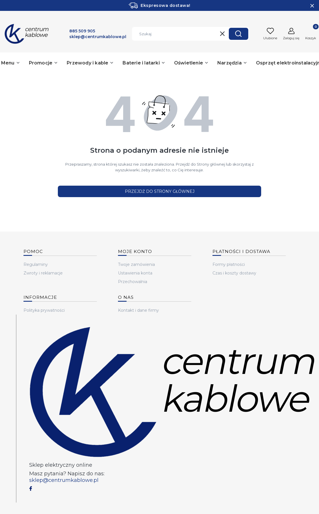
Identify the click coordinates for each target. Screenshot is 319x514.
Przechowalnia (132, 281)
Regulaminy (35, 264)
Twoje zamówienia (136, 264)
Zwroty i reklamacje (43, 273)
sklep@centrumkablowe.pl (64, 480)
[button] (238, 34)
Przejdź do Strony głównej (159, 191)
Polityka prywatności (44, 310)
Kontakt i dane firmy (138, 310)
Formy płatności (228, 264)
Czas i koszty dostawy (234, 273)
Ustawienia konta (135, 273)
